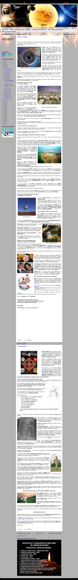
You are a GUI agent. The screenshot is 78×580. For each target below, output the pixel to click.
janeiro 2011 (6, 68)
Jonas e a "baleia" (22, 37)
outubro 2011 (7, 95)
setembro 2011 (7, 93)
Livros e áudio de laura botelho (55, 29)
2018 (4, 110)
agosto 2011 (6, 91)
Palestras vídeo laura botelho (9, 31)
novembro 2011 (7, 96)
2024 (4, 120)
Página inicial (5, 29)
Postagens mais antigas (55, 533)
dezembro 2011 (7, 98)
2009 (4, 64)
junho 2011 (6, 77)
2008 (4, 62)
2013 (4, 102)
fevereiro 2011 (7, 70)
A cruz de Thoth (21, 346)
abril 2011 (6, 73)
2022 (4, 116)
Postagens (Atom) (23, 535)
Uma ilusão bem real (8, 83)
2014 (4, 103)
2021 (4, 115)
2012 (4, 100)
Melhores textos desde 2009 (39, 29)
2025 (4, 121)
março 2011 (6, 72)
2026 (4, 123)
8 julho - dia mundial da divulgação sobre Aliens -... (9, 81)
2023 (4, 118)
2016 (4, 107)
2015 (4, 105)
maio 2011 (6, 75)
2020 (4, 113)
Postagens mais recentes (23, 533)
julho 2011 (6, 78)
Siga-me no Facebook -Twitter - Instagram (20, 29)
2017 (4, 108)
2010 (4, 65)
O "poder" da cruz (22, 517)
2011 (4, 67)
